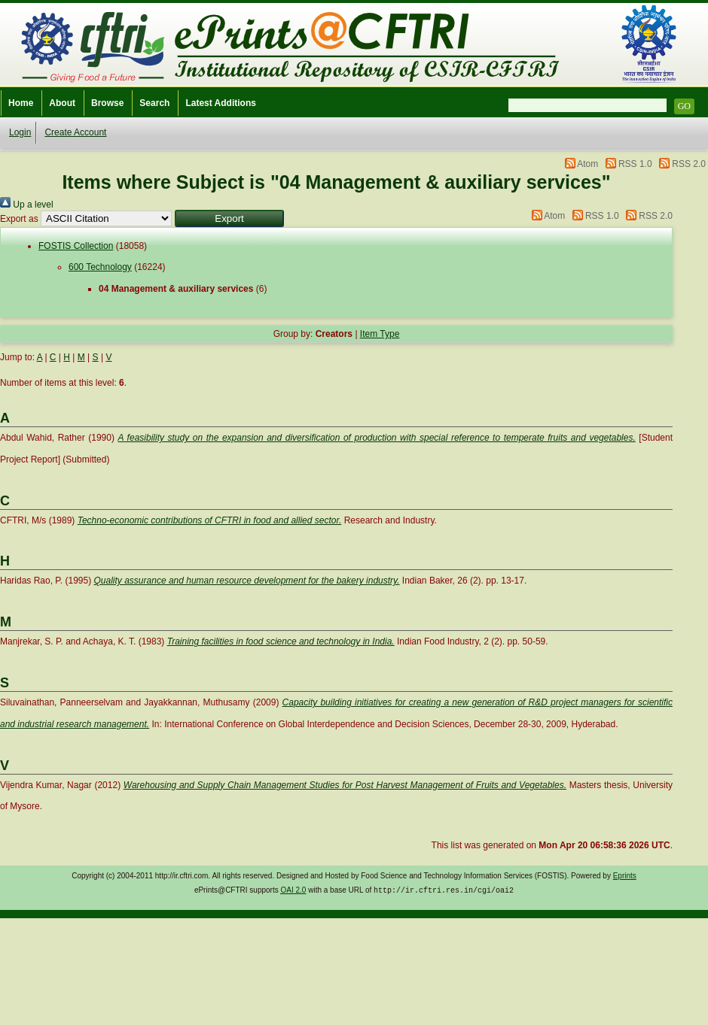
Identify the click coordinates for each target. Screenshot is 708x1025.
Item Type (379, 334)
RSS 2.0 (689, 164)
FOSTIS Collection (75, 246)
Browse (107, 103)
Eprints (624, 876)
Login (20, 132)
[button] (229, 218)
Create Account (75, 132)
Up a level (26, 204)
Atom (587, 164)
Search (154, 103)
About (62, 103)
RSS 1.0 (635, 164)
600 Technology (100, 267)
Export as (19, 219)
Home (20, 103)
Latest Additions (220, 103)
